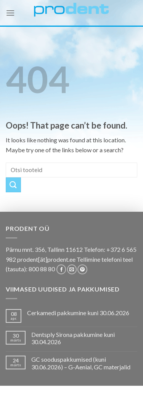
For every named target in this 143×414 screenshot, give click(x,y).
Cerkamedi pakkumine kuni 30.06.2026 (78, 312)
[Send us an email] (72, 269)
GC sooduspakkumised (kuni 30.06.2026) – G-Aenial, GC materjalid (80, 363)
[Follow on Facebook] (61, 269)
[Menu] (10, 12)
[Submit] (13, 184)
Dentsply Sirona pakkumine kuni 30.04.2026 (73, 338)
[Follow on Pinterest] (82, 269)
